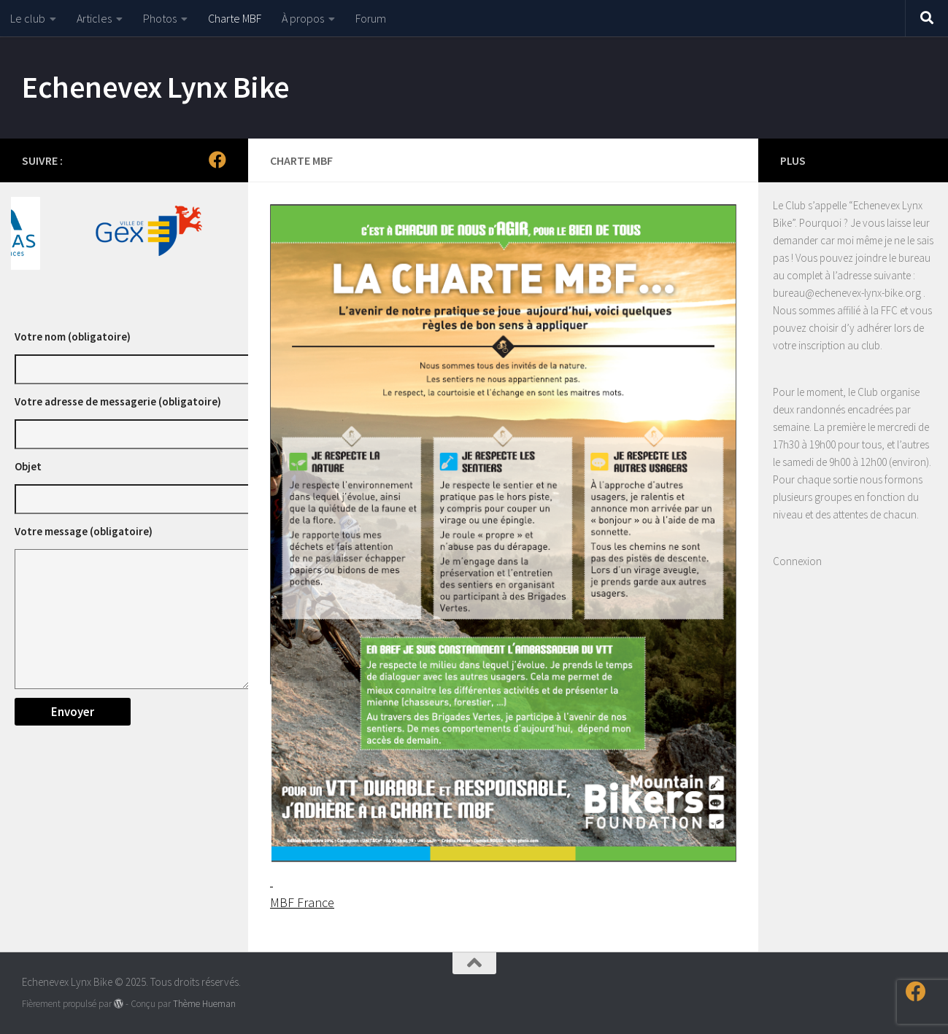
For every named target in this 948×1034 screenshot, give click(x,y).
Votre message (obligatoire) (84, 531)
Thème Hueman (204, 1004)
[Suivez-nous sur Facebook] (217, 159)
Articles (94, 18)
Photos (160, 18)
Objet (28, 466)
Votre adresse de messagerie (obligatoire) (118, 401)
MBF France (302, 902)
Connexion (797, 561)
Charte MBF (234, 18)
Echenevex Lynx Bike (156, 87)
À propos (303, 18)
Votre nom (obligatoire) (73, 336)
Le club (27, 18)
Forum (370, 18)
